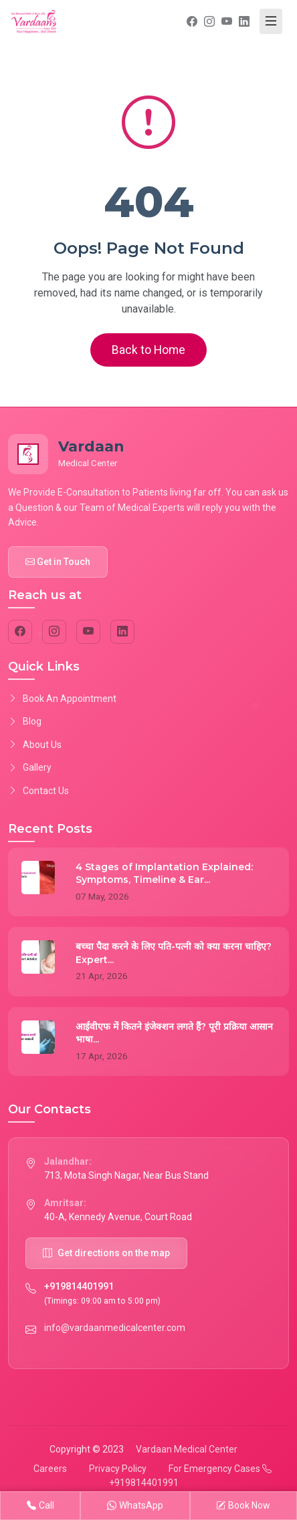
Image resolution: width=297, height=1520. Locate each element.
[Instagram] (54, 632)
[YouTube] (88, 632)
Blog (24, 721)
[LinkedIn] (122, 632)
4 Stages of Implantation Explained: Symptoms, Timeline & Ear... (164, 873)
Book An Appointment (62, 698)
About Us (35, 744)
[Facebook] (20, 632)
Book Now (243, 1506)
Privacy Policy (117, 1468)
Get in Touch (57, 561)
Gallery (30, 767)
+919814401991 (79, 1286)
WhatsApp (135, 1506)
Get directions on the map (106, 1253)
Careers (50, 1468)
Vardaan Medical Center (186, 1449)
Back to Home (148, 350)
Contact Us (38, 790)
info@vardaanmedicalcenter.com (114, 1327)
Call (40, 1506)
